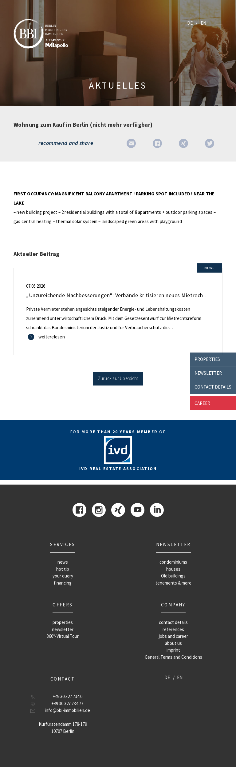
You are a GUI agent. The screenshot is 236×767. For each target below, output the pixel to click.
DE (190, 23)
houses (173, 569)
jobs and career (173, 636)
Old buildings (173, 576)
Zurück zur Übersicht (118, 378)
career (202, 403)
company (173, 605)
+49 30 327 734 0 (67, 696)
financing (63, 583)
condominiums (173, 562)
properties (207, 359)
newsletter (208, 373)
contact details (213, 387)
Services (62, 544)
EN (203, 23)
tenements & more (173, 583)
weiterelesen (51, 337)
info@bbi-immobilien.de (67, 710)
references (173, 629)
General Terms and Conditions (173, 657)
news (62, 562)
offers (63, 605)
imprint (173, 650)
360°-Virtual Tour (63, 636)
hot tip (62, 569)
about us (173, 643)
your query (63, 576)
